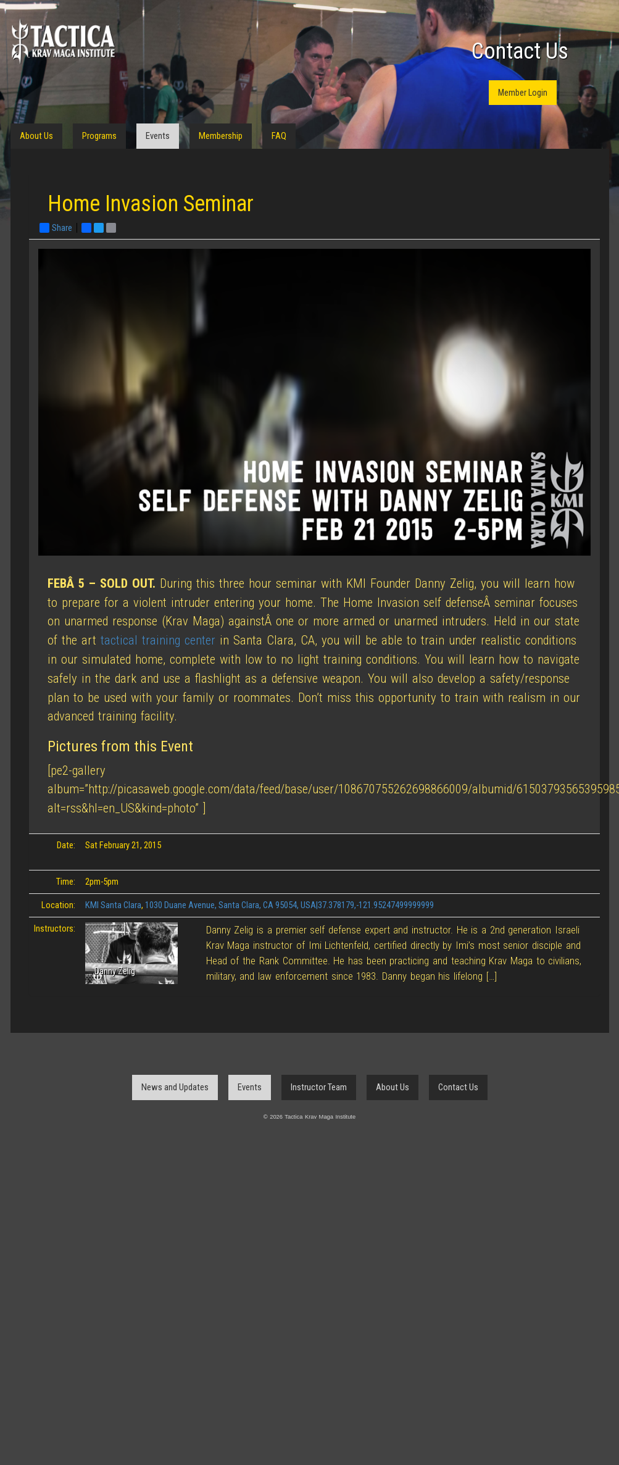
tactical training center (158, 640)
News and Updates (175, 1087)
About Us (36, 135)
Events (158, 135)
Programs (99, 135)
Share (55, 228)
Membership (221, 135)
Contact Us (520, 51)
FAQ (279, 135)
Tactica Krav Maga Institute (62, 42)
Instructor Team (319, 1087)
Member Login (522, 93)
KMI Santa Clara (113, 905)
